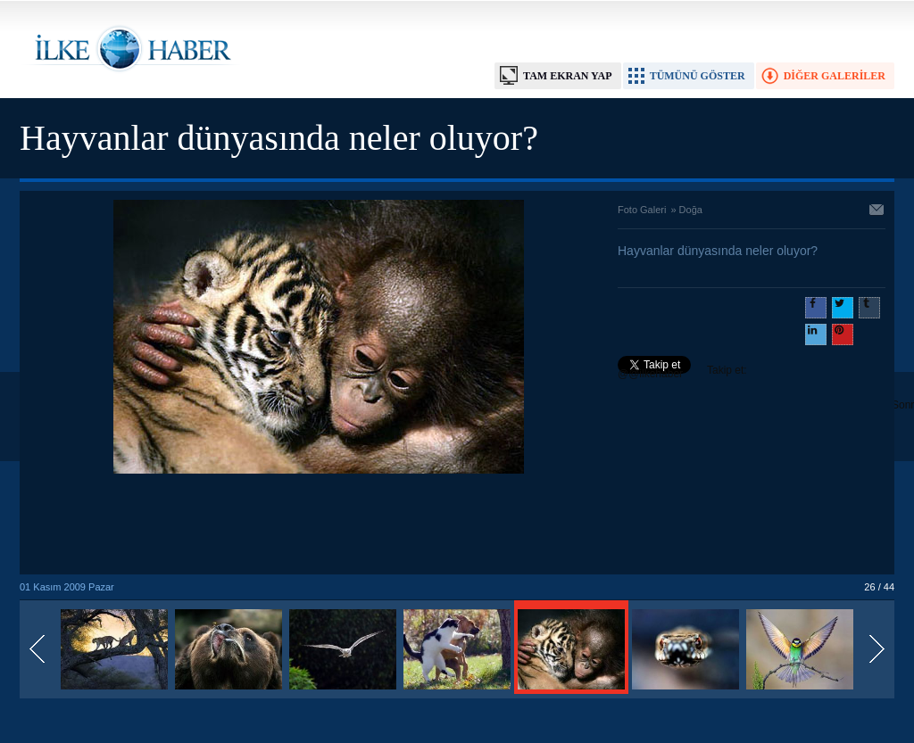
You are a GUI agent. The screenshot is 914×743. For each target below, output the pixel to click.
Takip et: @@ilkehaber (682, 372)
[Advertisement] (319, 525)
